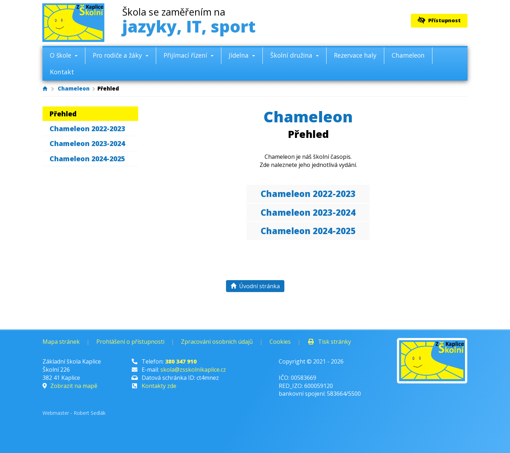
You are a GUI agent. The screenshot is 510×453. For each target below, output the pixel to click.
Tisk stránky (329, 341)
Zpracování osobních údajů (217, 341)
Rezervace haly (355, 55)
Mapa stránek (61, 341)
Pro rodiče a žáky (120, 55)
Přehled (63, 113)
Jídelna (242, 55)
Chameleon (408, 55)
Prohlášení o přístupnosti (130, 341)
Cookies (280, 341)
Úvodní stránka (255, 286)
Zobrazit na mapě (73, 386)
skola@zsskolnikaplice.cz (193, 369)
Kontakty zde (159, 386)
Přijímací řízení (189, 55)
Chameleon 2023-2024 (87, 143)
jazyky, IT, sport (189, 22)
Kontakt (62, 72)
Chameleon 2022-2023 (87, 128)
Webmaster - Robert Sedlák (74, 413)
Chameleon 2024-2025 (87, 158)
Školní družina (294, 55)
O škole (64, 55)
